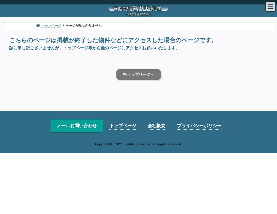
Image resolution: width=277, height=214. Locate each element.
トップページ (123, 125)
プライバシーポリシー (199, 125)
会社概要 (156, 125)
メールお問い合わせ (77, 125)
